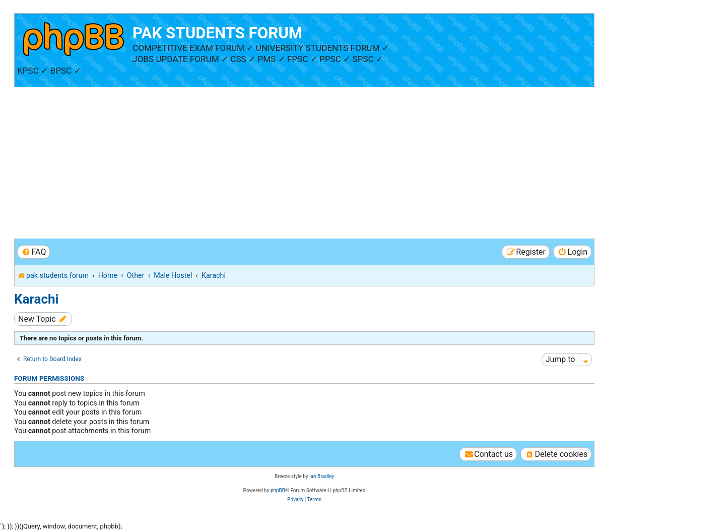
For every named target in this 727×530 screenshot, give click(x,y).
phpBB (278, 490)
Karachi (36, 299)
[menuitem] (33, 252)
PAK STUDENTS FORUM (217, 33)
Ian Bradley (321, 476)
